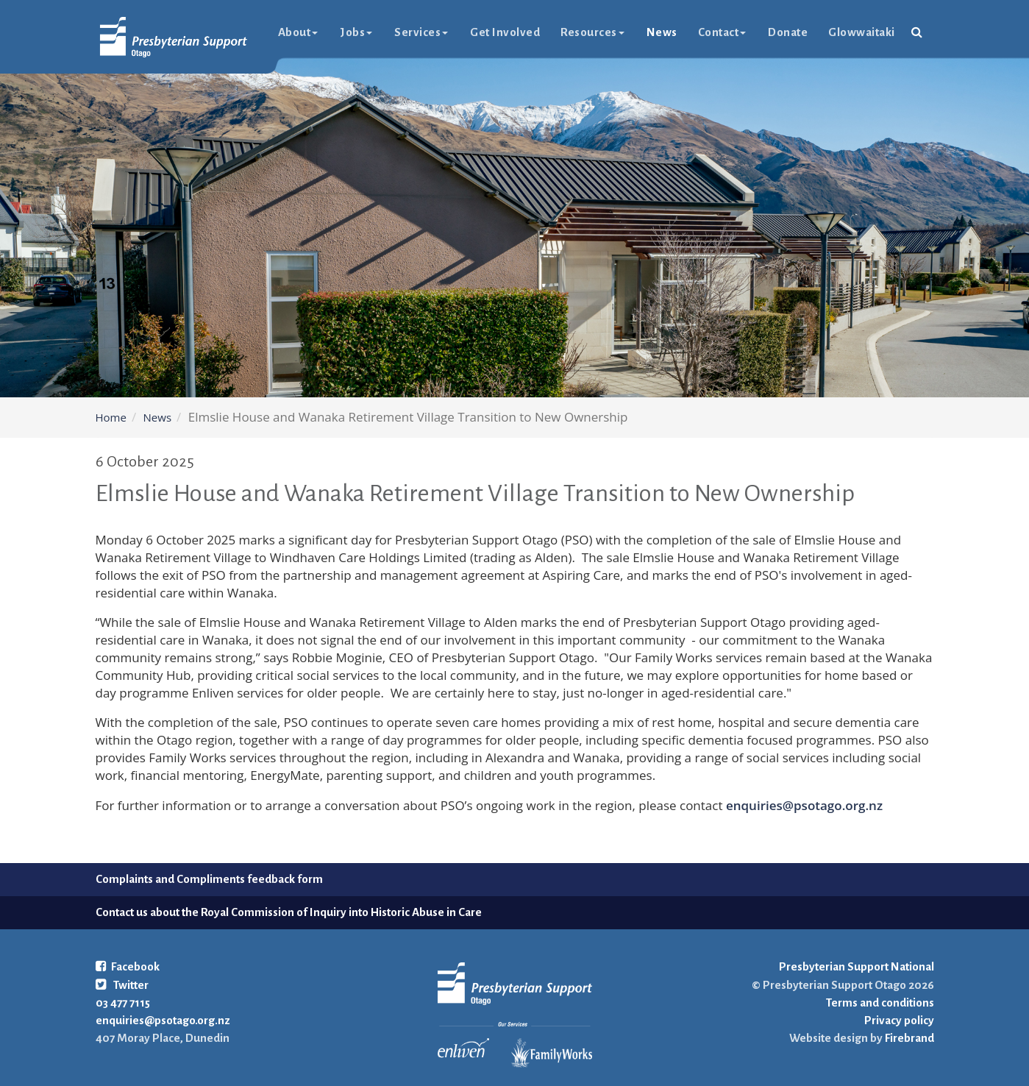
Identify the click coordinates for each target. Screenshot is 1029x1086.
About (298, 32)
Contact (722, 32)
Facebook (128, 966)
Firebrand (908, 1038)
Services (421, 32)
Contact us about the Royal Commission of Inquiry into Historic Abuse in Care (289, 912)
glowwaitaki (861, 32)
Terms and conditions (880, 1002)
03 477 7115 (123, 1002)
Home (111, 417)
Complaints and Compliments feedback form (209, 879)
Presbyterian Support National (856, 966)
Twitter (122, 985)
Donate (788, 32)
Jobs (356, 32)
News (662, 32)
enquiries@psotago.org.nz (804, 805)
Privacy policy (899, 1020)
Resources (592, 32)
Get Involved (505, 32)
